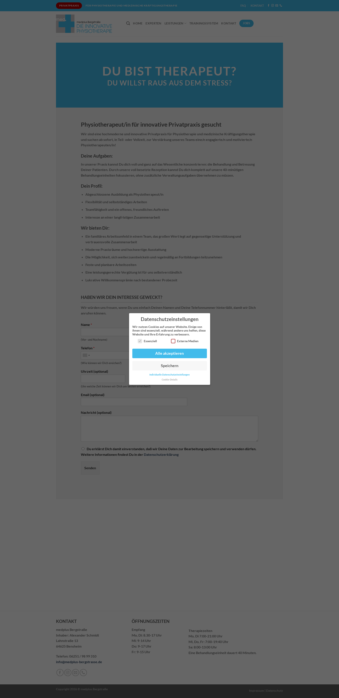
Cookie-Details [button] (169, 379)
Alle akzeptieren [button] (169, 353)
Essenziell (147, 341)
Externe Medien (184, 341)
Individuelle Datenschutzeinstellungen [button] (169, 374)
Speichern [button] (169, 365)
